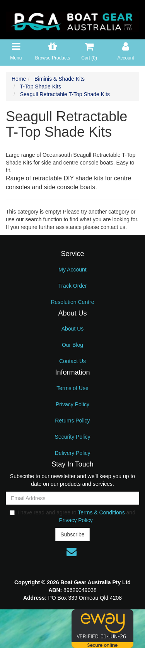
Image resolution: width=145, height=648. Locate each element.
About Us (72, 329)
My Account (72, 269)
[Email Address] (72, 498)
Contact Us (72, 361)
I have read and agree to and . (72, 516)
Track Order (72, 286)
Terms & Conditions (101, 512)
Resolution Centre (72, 302)
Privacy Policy (72, 404)
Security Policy (72, 437)
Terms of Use (72, 388)
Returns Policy (72, 420)
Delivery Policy (72, 453)
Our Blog (72, 345)
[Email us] (72, 552)
